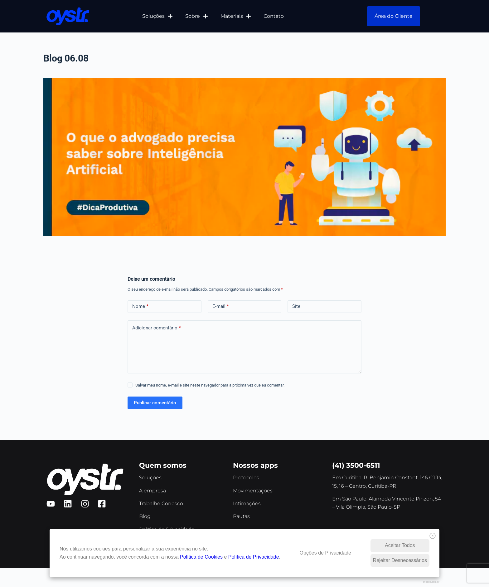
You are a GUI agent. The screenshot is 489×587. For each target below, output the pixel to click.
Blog (145, 516)
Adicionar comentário (156, 328)
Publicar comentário (155, 403)
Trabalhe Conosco (161, 503)
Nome (140, 306)
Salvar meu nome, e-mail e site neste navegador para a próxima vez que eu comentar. (209, 385)
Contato (274, 16)
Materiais (235, 16)
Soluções (157, 16)
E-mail (220, 306)
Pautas (241, 516)
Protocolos (246, 478)
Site (296, 306)
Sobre (196, 16)
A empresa (152, 491)
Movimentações (253, 491)
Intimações (247, 503)
